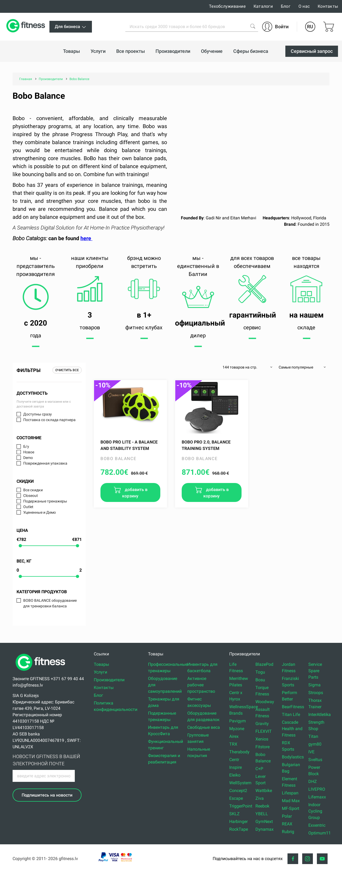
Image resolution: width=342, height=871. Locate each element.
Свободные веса (203, 727)
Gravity (262, 723)
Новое (28, 452)
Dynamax (264, 829)
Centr (234, 759)
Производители (109, 679)
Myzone (236, 728)
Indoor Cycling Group (315, 811)
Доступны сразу (37, 414)
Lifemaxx (317, 796)
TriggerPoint (240, 806)
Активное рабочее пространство (201, 685)
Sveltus (315, 759)
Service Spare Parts (315, 671)
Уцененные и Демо (39, 512)
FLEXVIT (263, 731)
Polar (287, 816)
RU (310, 26)
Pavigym (237, 720)
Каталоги (263, 6)
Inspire (235, 767)
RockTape (238, 829)
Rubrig (288, 831)
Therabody (239, 751)
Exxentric (316, 825)
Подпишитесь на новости (47, 795)
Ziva (259, 798)
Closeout (30, 495)
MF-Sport (290, 808)
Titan (313, 736)
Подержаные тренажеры (45, 501)
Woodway (264, 701)
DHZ (312, 781)
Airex (234, 736)
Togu (260, 672)
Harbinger (238, 821)
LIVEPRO (316, 789)
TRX (233, 744)
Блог (285, 6)
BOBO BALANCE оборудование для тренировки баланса (50, 603)
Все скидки (33, 490)
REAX (287, 823)
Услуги (100, 672)
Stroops (315, 692)
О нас (304, 6)
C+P (259, 768)
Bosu (260, 679)
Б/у (26, 446)
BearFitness (293, 706)
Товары (101, 664)
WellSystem (240, 782)
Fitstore (262, 746)
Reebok (262, 806)
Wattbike (263, 790)
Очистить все (67, 370)
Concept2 (238, 790)
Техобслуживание (227, 6)
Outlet (28, 507)
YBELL (261, 813)
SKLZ (234, 813)
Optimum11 (319, 833)
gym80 (314, 744)
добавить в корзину (134, 492)
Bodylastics (293, 756)
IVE (311, 751)
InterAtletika (319, 714)
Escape (236, 798)
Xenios (261, 739)
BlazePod (264, 664)
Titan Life (291, 714)
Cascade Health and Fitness (292, 729)
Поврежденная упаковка (45, 463)
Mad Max (291, 800)
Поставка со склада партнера (49, 420)
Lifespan (290, 792)
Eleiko (234, 775)
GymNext (264, 821)
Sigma (314, 684)
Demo (28, 458)
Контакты (328, 6)
